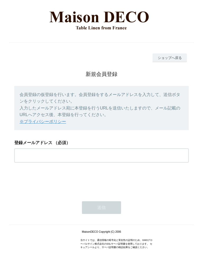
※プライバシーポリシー (43, 121)
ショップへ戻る (170, 58)
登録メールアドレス (33, 142)
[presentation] (54, 180)
